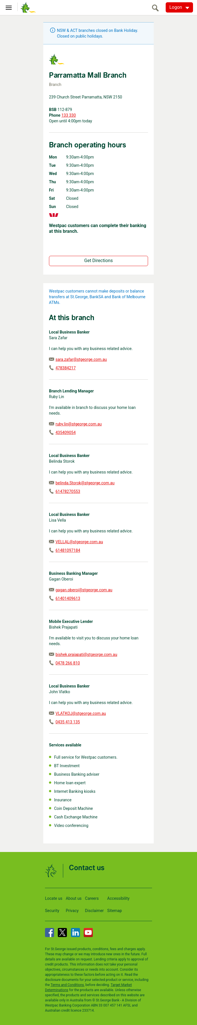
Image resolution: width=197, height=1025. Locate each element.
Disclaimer (94, 910)
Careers (92, 898)
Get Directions (98, 260)
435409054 (66, 432)
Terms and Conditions (67, 985)
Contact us (86, 868)
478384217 (66, 368)
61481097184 (68, 550)
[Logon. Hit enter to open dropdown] (179, 7)
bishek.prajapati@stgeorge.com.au (86, 654)
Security (52, 910)
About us (74, 898)
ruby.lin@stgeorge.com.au (79, 424)
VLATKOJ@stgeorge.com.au (81, 713)
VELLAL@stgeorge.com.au (79, 542)
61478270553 (68, 491)
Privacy (72, 910)
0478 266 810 (68, 663)
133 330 (68, 115)
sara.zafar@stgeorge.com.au (81, 359)
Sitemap (114, 910)
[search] (157, 8)
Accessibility (118, 898)
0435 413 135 (68, 722)
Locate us (53, 898)
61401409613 (68, 598)
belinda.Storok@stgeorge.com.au (85, 483)
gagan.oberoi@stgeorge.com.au (84, 590)
